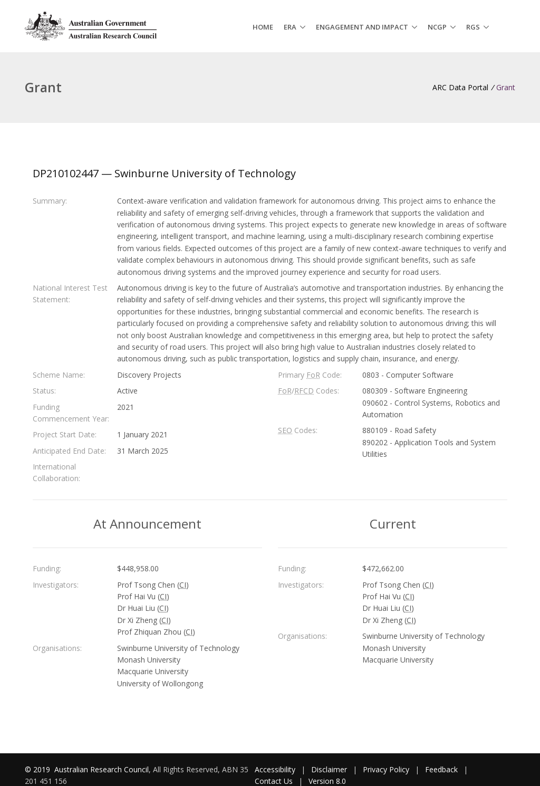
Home (263, 27)
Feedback (441, 769)
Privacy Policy (386, 769)
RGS (473, 27)
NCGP (437, 27)
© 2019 (38, 769)
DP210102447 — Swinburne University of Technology (164, 173)
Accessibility (275, 769)
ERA (290, 27)
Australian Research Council (101, 769)
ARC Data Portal (460, 87)
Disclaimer (329, 769)
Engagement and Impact (362, 27)
